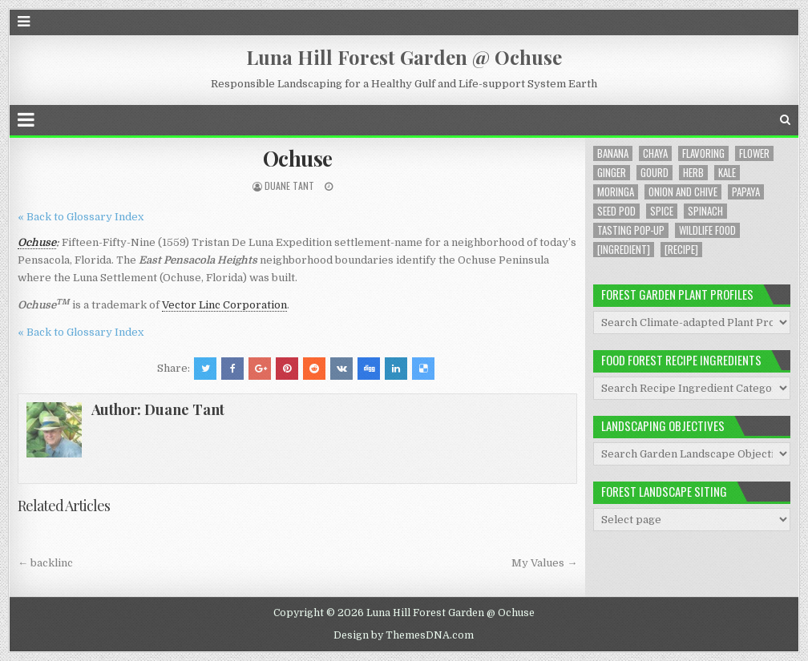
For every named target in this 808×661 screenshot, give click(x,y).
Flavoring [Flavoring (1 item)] (703, 153)
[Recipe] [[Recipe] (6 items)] (681, 249)
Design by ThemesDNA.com (403, 635)
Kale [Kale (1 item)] (727, 172)
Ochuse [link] (37, 242)
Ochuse (298, 158)
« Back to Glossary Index (80, 217)
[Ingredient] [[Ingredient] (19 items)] (623, 249)
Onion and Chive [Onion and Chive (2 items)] (682, 192)
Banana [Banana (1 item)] (612, 153)
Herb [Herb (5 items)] (693, 172)
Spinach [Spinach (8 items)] (705, 211)
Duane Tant (289, 185)
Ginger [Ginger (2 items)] (611, 172)
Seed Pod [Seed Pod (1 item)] (616, 211)
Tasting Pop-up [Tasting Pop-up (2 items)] (631, 230)
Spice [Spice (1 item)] (661, 211)
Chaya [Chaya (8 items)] (655, 153)
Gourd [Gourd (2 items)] (654, 172)
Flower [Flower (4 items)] (754, 153)
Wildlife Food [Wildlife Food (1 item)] (707, 230)
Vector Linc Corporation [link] (224, 305)
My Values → (544, 563)
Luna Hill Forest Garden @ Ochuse (404, 57)
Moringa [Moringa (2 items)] (615, 192)
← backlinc (45, 563)
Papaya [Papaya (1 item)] (746, 192)
